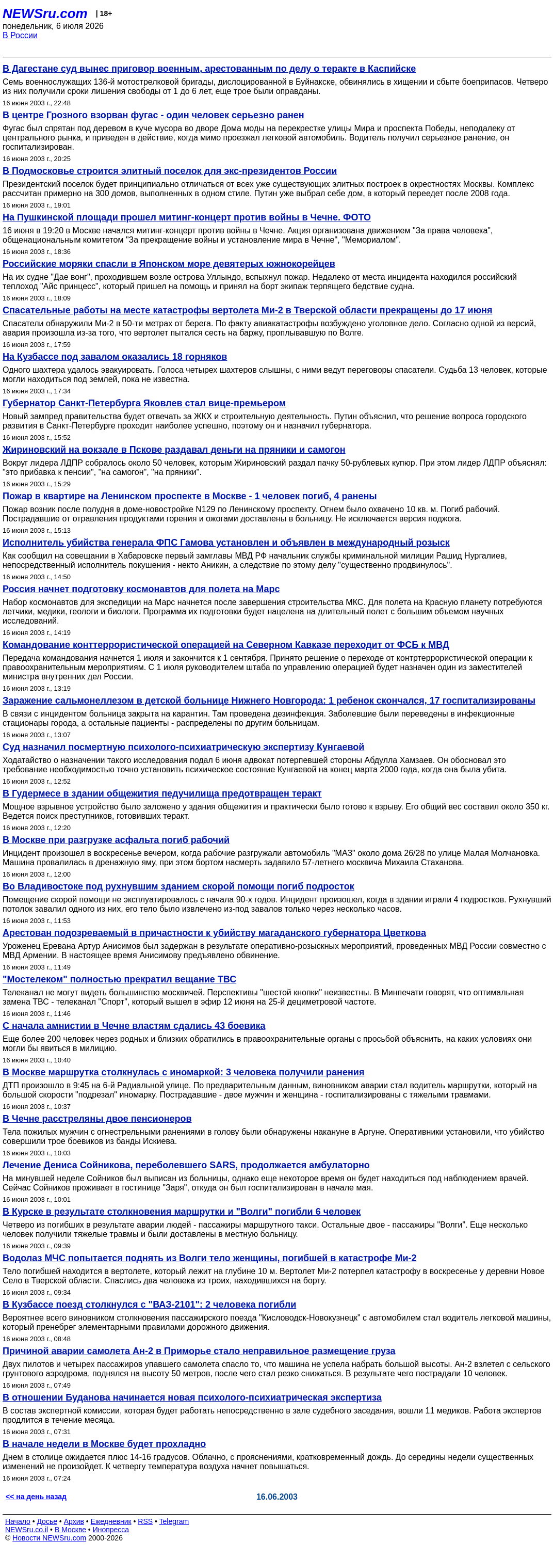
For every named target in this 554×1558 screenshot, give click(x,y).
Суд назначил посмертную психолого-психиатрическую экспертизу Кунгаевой (183, 747)
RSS (145, 1521)
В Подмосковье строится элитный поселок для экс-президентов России (170, 171)
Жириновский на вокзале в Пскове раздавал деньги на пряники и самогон (174, 449)
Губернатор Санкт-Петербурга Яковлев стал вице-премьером (144, 403)
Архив (74, 1521)
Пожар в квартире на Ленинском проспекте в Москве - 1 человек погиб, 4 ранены (190, 496)
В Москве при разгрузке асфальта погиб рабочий (116, 840)
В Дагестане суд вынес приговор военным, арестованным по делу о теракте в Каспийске (209, 68)
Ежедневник (111, 1521)
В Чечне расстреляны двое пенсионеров (97, 1119)
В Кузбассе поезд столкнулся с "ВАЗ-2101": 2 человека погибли (149, 1304)
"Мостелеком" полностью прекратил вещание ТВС (119, 979)
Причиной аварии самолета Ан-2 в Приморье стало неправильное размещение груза (199, 1351)
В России (20, 35)
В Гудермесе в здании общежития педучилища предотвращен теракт (162, 793)
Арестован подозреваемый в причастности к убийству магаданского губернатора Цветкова (214, 933)
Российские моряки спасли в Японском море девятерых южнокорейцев (169, 264)
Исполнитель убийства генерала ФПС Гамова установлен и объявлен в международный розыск (226, 542)
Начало (17, 1521)
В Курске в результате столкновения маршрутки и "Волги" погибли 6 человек (182, 1211)
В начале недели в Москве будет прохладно (104, 1444)
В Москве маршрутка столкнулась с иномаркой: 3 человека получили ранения (183, 1072)
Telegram (174, 1521)
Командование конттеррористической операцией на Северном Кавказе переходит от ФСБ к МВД (226, 645)
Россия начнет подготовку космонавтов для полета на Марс (141, 589)
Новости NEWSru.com (49, 1538)
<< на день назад (36, 1496)
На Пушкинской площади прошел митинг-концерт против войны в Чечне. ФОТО (187, 217)
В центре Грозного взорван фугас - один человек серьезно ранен (153, 115)
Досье (47, 1521)
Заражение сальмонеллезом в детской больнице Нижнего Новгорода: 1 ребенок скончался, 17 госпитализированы (269, 700)
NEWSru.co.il (26, 1529)
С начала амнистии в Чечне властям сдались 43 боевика (134, 1026)
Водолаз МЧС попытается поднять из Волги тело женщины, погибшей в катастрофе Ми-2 (210, 1258)
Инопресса (111, 1529)
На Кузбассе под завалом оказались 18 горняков (115, 357)
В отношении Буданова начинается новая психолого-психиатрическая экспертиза (192, 1397)
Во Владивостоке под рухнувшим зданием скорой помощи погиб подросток (178, 886)
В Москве (70, 1529)
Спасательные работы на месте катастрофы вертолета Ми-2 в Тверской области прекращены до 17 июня (247, 310)
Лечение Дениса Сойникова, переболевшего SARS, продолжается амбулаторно (186, 1165)
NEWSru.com (45, 13)
